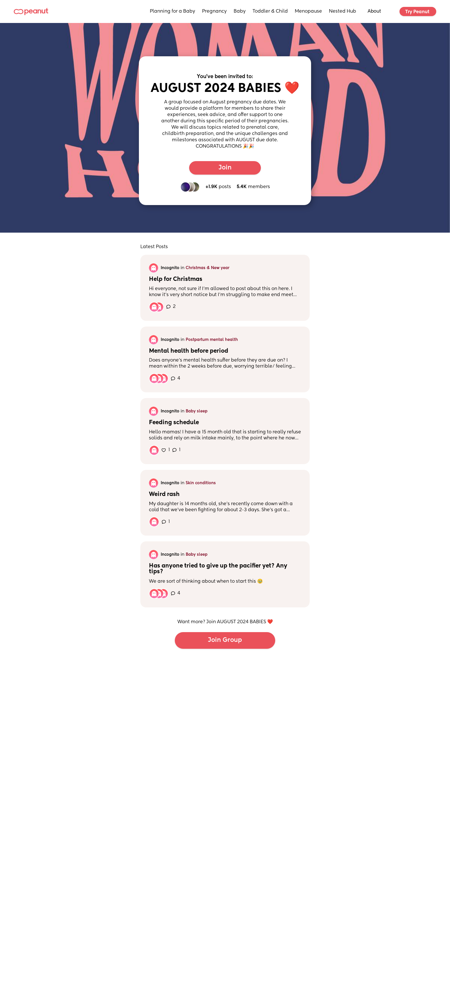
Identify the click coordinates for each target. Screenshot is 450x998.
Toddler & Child (270, 11)
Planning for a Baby (172, 11)
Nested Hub (342, 11)
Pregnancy (214, 11)
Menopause (308, 11)
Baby (240, 11)
